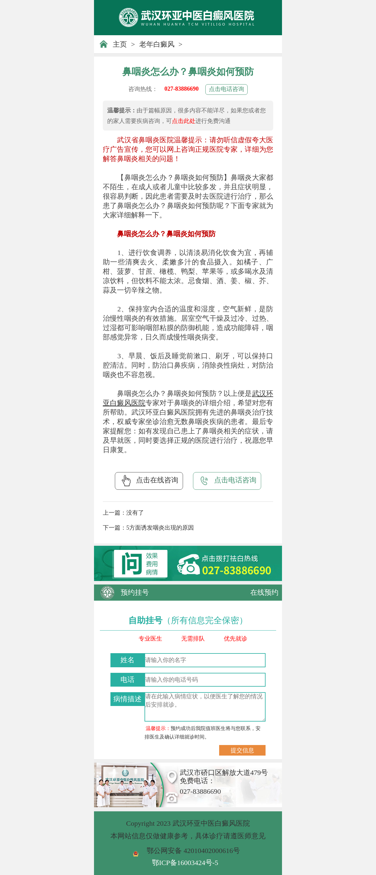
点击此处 (183, 121)
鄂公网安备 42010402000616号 (193, 850)
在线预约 (264, 592)
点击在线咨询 (149, 480)
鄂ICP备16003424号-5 (185, 862)
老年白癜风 (156, 44)
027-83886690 (181, 88)
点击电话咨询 (226, 89)
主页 (120, 44)
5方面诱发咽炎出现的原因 (160, 527)
